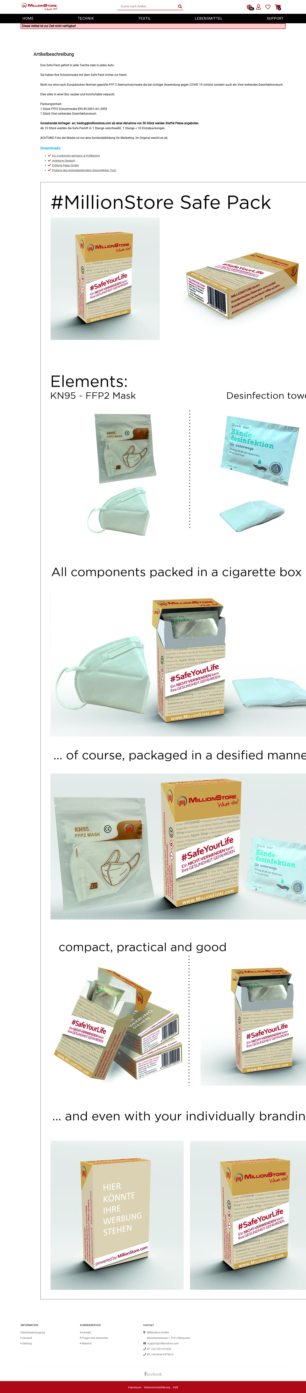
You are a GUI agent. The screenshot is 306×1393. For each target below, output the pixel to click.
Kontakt (85, 1332)
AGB (175, 1387)
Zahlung (26, 1343)
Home (28, 18)
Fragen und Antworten (94, 1338)
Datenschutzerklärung (157, 1387)
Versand (26, 1338)
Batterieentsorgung (33, 1332)
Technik (86, 18)
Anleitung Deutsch (63, 160)
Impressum (134, 1387)
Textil (144, 18)
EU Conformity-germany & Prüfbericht (76, 155)
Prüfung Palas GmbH (65, 165)
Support (275, 18)
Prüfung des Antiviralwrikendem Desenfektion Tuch (84, 170)
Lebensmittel (209, 18)
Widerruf (86, 1343)
